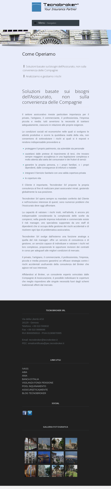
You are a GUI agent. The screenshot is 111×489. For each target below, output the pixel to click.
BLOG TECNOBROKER (34, 393)
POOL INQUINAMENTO (34, 386)
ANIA (24, 375)
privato (27, 257)
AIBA (24, 372)
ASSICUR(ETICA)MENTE (35, 389)
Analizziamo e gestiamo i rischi (42, 76)
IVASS (25, 368)
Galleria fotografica (55, 426)
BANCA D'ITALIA (30, 379)
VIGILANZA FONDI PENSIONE (37, 382)
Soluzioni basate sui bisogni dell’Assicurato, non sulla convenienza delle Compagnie (54, 68)
